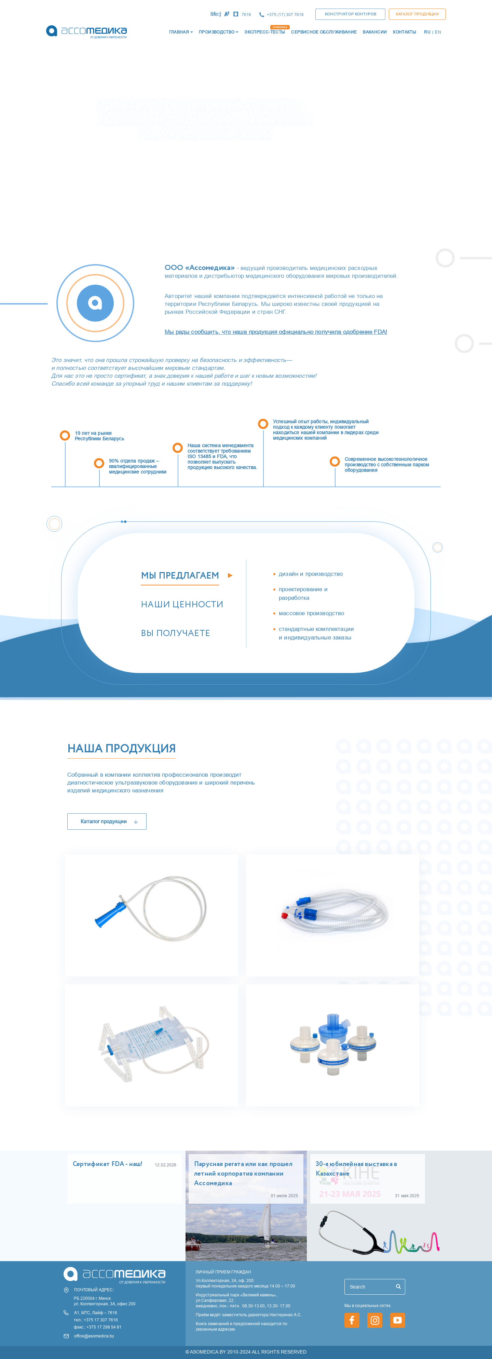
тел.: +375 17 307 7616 (96, 1319)
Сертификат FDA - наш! (108, 1164)
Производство (216, 32)
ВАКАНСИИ (375, 32)
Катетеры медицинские (120, 961)
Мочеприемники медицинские (134, 1091)
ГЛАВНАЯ (179, 32)
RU (427, 32)
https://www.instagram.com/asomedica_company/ (374, 1320)
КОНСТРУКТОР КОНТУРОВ (351, 14)
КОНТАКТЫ (404, 32)
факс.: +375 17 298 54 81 (98, 1327)
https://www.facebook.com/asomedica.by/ (351, 1320)
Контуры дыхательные (299, 961)
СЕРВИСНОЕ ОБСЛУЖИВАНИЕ (324, 32)
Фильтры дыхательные (299, 1091)
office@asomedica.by (94, 1335)
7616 (246, 14)
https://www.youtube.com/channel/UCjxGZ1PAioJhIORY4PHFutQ (397, 1320)
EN (438, 32)
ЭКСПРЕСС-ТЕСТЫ (264, 32)
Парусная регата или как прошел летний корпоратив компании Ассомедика (243, 1174)
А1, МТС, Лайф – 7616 (95, 1312)
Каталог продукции (417, 14)
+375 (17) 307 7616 (285, 14)
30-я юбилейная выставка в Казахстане (356, 1169)
